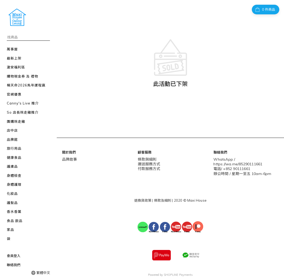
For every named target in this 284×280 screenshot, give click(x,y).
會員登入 (13, 256)
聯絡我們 (13, 265)
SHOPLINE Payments (178, 273)
